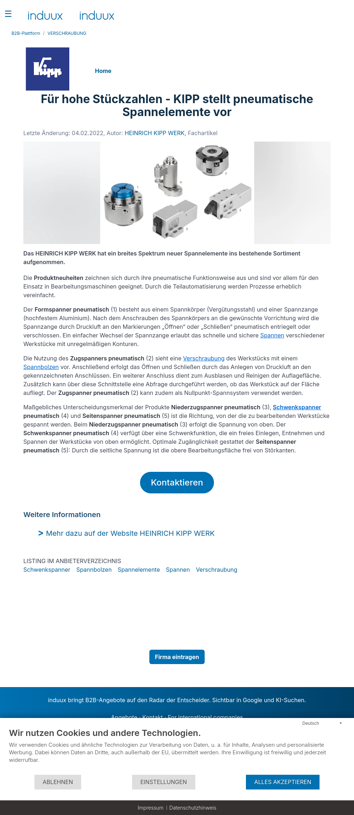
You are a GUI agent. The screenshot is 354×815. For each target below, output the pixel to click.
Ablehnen (58, 782)
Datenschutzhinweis (192, 808)
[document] (177, 751)
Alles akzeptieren (282, 782)
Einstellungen (163, 782)
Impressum (150, 808)
